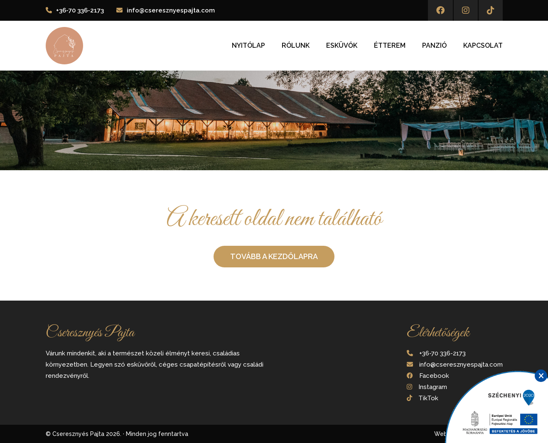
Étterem (389, 45)
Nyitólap (248, 45)
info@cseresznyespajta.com (171, 10)
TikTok (428, 398)
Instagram (432, 387)
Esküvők (341, 45)
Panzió (434, 45)
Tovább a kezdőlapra (274, 256)
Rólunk (296, 45)
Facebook (434, 375)
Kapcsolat (483, 45)
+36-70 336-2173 (80, 10)
